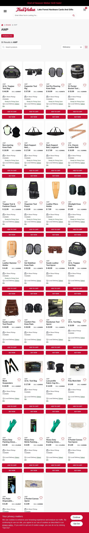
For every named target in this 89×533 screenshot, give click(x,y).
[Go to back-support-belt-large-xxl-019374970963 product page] (55, 149)
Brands (8, 25)
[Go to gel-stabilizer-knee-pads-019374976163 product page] (33, 267)
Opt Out (76, 524)
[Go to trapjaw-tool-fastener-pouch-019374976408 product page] (11, 208)
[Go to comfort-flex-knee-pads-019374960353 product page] (33, 326)
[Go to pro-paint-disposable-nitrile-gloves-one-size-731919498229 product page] (11, 503)
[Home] (2, 25)
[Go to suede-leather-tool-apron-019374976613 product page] (55, 267)
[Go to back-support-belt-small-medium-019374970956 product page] (33, 149)
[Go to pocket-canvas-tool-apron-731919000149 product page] (77, 444)
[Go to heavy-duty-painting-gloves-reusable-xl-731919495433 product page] (55, 444)
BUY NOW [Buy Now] (12, 117)
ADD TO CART (12, 111)
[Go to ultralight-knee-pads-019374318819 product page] (77, 208)
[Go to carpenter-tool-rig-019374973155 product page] (33, 90)
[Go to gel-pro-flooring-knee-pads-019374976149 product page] (55, 90)
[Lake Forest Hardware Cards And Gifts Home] (26, 10)
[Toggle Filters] (86, 47)
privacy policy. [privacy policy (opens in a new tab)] (7, 525)
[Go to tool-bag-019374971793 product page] (33, 385)
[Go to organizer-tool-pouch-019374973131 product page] (33, 208)
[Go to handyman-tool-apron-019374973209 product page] (55, 326)
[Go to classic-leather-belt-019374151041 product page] (77, 149)
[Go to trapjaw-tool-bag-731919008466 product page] (11, 90)
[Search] (73, 15)
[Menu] (5, 11)
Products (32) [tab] (7, 36)
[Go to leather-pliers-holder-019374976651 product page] (55, 208)
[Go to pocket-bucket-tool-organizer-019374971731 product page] (77, 90)
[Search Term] (44, 15)
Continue (76, 517)
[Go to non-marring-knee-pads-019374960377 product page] (11, 149)
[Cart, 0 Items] (84, 9)
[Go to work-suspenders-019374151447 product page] (11, 385)
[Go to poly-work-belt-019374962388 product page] (77, 385)
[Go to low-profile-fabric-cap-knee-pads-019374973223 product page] (55, 385)
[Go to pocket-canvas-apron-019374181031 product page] (33, 503)
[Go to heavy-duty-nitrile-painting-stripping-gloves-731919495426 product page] (33, 444)
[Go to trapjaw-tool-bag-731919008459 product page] (77, 267)
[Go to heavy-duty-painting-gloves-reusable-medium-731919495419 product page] (11, 444)
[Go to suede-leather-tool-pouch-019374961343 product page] (11, 326)
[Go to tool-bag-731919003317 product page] (77, 326)
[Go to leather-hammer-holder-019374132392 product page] (11, 267)
